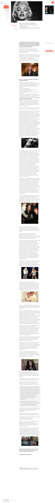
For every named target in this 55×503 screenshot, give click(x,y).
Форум (8, 14)
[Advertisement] (29, 36)
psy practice (5, 2)
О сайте (7, 18)
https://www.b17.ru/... (26, 467)
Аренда (8, 15)
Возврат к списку (14, 500)
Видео (8, 11)
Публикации (7, 10)
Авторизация (6, 7)
